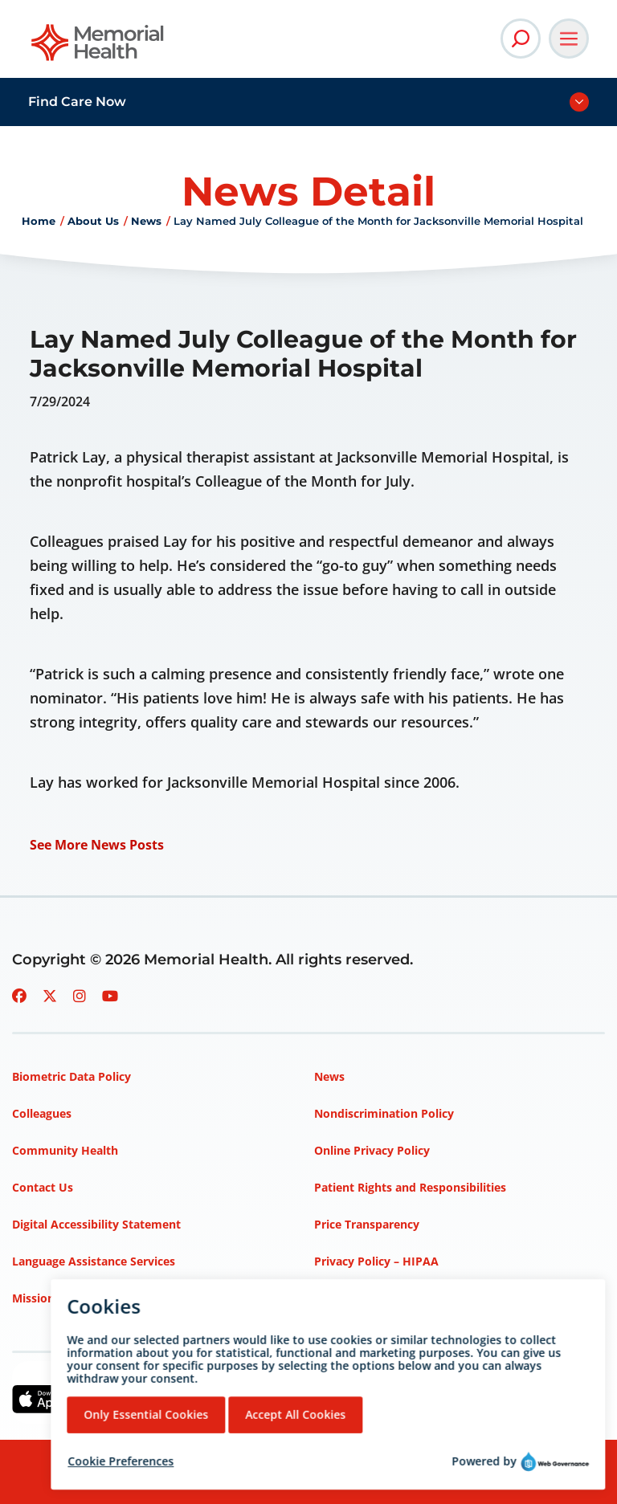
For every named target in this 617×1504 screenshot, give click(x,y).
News (146, 220)
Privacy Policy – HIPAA (376, 1261)
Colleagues (42, 1113)
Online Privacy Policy (372, 1150)
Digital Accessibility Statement (96, 1224)
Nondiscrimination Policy (384, 1113)
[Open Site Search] (521, 38)
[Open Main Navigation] (569, 38)
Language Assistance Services (93, 1261)
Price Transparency (366, 1224)
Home (38, 220)
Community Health (65, 1150)
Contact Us (42, 1187)
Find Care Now (77, 101)
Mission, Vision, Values (74, 1298)
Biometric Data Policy (71, 1076)
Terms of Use (350, 1298)
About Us (93, 220)
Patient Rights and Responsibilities (410, 1187)
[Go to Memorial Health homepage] (98, 47)
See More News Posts (97, 845)
